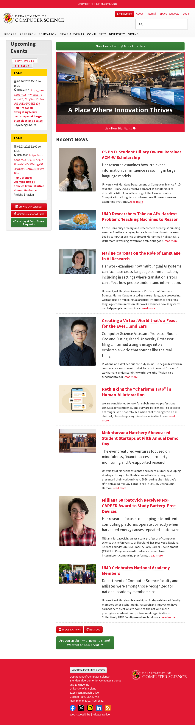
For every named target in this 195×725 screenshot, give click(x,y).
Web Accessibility (80, 714)
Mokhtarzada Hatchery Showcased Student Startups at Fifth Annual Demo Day (140, 438)
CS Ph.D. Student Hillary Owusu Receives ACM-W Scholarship (142, 154)
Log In (186, 13)
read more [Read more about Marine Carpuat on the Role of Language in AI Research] (148, 308)
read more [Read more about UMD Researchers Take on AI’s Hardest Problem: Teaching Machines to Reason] (171, 241)
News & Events (72, 34)
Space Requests (169, 13)
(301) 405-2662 (94, 700)
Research (27, 34)
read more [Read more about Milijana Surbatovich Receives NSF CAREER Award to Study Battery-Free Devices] (156, 555)
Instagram (90, 708)
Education (48, 34)
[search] (161, 24)
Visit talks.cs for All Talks (29, 214)
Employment (124, 13)
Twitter (81, 708)
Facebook (73, 708)
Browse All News (70, 629)
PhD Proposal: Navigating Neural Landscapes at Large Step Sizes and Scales (28, 114)
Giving (133, 34)
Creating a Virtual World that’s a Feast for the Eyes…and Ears (139, 323)
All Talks (22, 66)
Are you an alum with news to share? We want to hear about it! (85, 642)
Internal (151, 13)
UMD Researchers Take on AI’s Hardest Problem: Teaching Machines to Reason (140, 216)
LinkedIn (99, 708)
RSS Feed (93, 629)
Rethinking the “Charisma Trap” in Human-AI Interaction (136, 392)
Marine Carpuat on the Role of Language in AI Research (141, 256)
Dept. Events (26, 61)
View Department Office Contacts (88, 670)
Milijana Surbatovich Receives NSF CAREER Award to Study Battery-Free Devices (139, 505)
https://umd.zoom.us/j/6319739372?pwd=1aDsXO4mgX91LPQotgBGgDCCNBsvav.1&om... (29, 164)
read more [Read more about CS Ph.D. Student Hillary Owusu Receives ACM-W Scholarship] (136, 201)
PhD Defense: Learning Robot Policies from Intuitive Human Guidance (29, 184)
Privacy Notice (101, 714)
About (139, 13)
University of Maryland (97, 4)
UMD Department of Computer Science (33, 18)
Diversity (117, 34)
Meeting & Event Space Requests (29, 222)
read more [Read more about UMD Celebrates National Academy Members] (168, 617)
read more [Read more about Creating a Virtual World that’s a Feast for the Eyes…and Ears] (131, 377)
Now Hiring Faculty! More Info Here (120, 46)
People (10, 34)
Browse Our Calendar (28, 206)
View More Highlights (120, 128)
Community (96, 34)
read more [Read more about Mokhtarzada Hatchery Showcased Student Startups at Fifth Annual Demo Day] (119, 488)
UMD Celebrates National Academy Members (136, 570)
